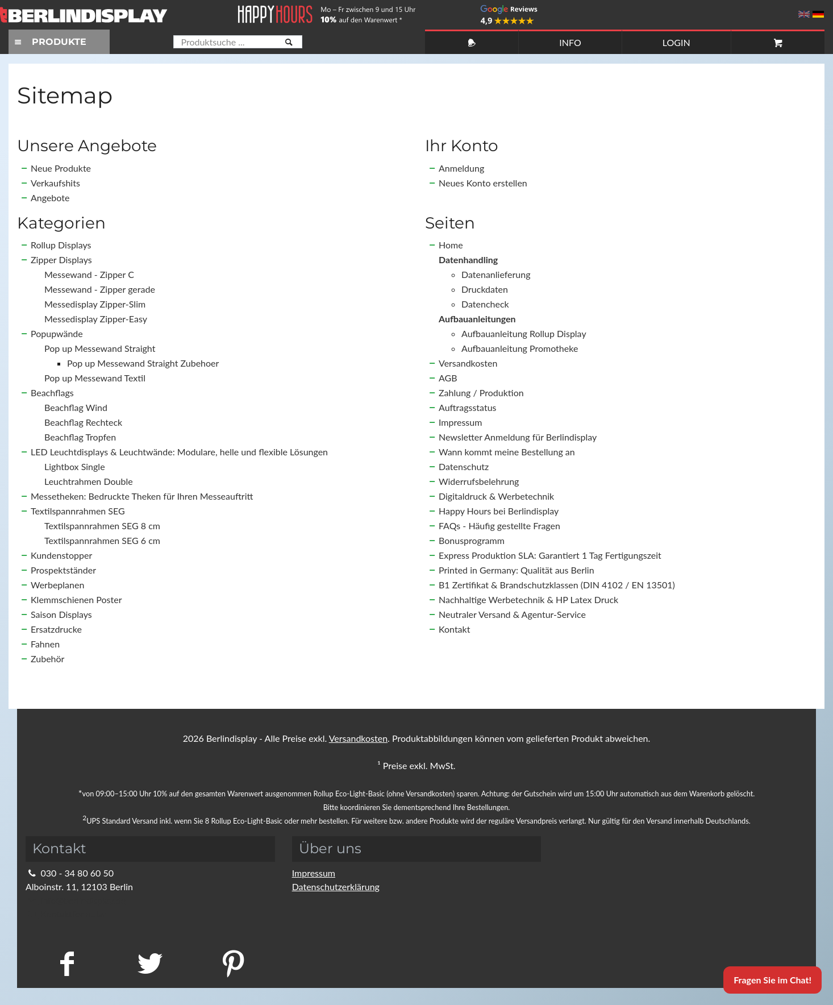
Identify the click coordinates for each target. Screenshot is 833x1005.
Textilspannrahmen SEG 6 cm (102, 540)
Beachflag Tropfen (80, 436)
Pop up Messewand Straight (99, 348)
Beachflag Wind (75, 407)
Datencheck (485, 303)
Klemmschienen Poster (76, 599)
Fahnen (45, 643)
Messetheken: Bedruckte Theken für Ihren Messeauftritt (142, 496)
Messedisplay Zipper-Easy (95, 318)
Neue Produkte (61, 168)
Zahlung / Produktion (481, 392)
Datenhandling (468, 259)
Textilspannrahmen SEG (78, 510)
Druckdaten (484, 289)
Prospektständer (63, 569)
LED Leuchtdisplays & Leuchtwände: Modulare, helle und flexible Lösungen (179, 451)
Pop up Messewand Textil (94, 377)
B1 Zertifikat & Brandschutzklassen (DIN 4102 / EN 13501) (557, 584)
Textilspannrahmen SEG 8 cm (102, 525)
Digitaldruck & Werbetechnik (496, 496)
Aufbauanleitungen (477, 318)
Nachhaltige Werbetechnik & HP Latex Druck (528, 599)
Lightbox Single (74, 466)
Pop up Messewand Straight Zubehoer (143, 363)
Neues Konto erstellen (483, 182)
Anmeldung (461, 168)
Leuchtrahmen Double (88, 481)
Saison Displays (61, 614)
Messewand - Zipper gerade (99, 289)
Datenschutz (464, 466)
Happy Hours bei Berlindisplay (499, 510)
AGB (448, 377)
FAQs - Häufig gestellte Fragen (499, 525)
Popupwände (57, 333)
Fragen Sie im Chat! (772, 979)
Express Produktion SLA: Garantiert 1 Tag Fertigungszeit (550, 555)
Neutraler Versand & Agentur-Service (512, 614)
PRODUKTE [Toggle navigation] (48, 41)
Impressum (460, 422)
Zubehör (47, 658)
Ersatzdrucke (56, 629)
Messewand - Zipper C (89, 274)
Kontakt (454, 629)
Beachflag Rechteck (83, 422)
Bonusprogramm (472, 540)
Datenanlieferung (496, 274)
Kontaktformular (66, 913)
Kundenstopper (61, 555)
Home (451, 244)
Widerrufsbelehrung (479, 481)
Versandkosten (468, 363)
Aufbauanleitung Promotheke (519, 348)
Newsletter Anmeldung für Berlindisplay (518, 436)
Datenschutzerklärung (336, 886)
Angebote (50, 197)
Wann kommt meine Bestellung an (507, 451)
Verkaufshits (55, 182)
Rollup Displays (61, 244)
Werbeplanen (57, 584)
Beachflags (52, 392)
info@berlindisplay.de (76, 900)
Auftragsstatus (468, 407)
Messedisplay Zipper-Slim (94, 303)
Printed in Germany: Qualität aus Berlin (516, 569)
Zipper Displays (61, 259)
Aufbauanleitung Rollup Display (523, 333)
